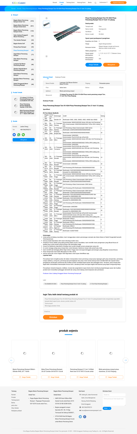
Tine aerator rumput (24, 40)
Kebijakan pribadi (16, 410)
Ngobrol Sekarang (118, 2)
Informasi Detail (48, 77)
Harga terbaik (93, 65)
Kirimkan (53, 317)
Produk (13, 397)
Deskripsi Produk (60, 77)
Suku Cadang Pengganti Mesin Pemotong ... (24, 35)
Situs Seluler (15, 408)
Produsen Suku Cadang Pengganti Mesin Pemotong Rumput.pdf (62, 273)
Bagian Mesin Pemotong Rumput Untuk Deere (24, 25)
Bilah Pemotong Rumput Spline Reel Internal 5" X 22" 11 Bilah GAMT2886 (27, 112)
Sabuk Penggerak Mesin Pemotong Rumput (24, 84)
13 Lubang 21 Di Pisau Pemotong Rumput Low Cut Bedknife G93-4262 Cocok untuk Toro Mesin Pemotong (27, 99)
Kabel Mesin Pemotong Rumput (24, 74)
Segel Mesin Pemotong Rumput (24, 54)
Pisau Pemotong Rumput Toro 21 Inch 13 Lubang (73, 283)
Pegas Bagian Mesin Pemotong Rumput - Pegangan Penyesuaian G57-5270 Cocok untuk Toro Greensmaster (40, 401)
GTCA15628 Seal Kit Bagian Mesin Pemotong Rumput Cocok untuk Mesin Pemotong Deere (64, 418)
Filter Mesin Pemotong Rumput (24, 59)
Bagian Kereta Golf (24, 43)
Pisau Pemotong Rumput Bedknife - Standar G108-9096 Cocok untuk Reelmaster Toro (27, 105)
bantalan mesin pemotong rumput (24, 79)
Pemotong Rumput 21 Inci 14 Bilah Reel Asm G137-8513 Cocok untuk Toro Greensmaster (82, 371)
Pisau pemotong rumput (24, 50)
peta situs (14, 405)
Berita (13, 402)
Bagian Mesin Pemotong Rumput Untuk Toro (24, 21)
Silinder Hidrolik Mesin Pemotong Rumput (24, 69)
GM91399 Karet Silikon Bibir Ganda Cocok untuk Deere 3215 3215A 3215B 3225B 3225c (64, 401)
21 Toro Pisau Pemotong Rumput (98, 283)
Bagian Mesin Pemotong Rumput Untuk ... (24, 30)
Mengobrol (23, 140)
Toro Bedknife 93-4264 (50, 283)
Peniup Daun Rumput (24, 47)
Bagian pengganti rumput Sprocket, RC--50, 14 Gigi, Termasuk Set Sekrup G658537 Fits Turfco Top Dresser (64, 410)
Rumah (13, 394)
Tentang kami (15, 400)
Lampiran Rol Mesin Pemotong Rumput (24, 64)
